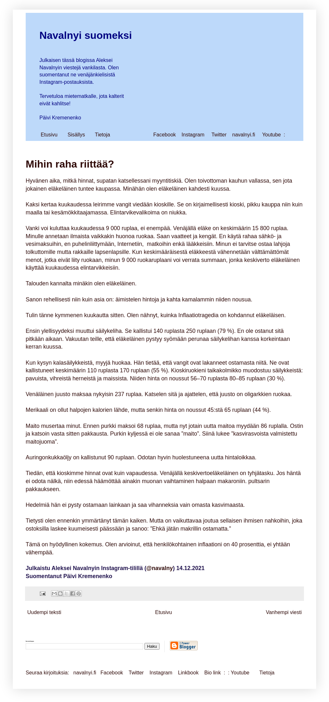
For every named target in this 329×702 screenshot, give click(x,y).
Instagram (193, 134)
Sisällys (76, 134)
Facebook (164, 134)
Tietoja (102, 134)
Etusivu (49, 134)
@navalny (159, 568)
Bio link (213, 672)
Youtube (271, 134)
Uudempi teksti (44, 612)
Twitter (219, 134)
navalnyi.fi (243, 134)
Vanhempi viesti (284, 612)
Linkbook (188, 672)
